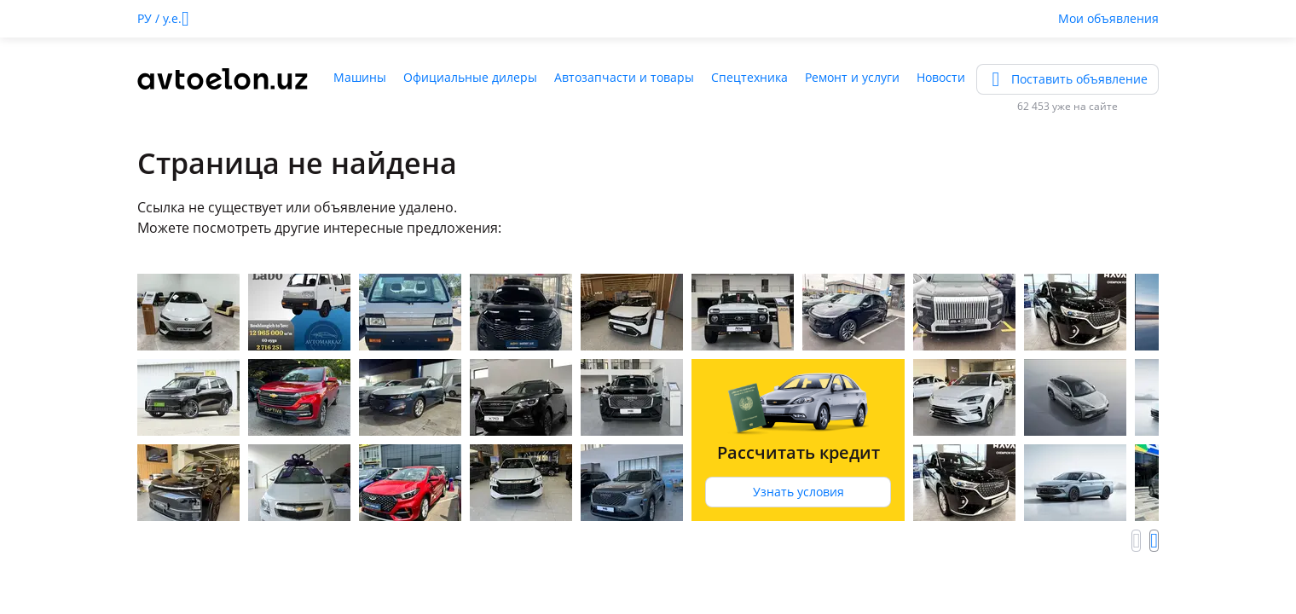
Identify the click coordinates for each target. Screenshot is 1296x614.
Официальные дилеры (470, 77)
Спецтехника (749, 77)
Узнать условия (798, 492)
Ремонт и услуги (852, 77)
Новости (941, 77)
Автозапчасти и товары (624, 77)
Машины (359, 77)
